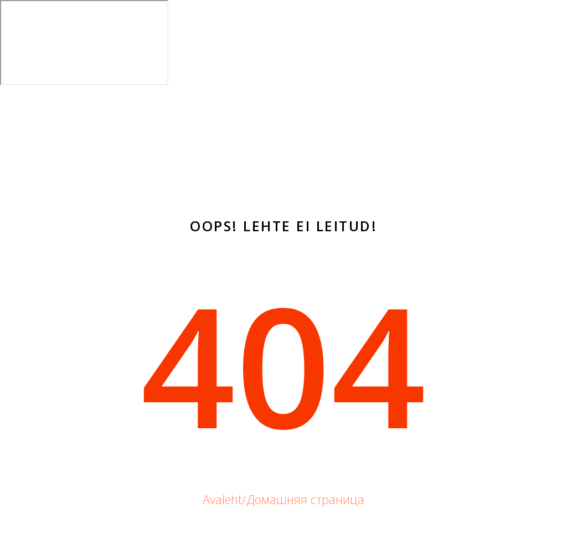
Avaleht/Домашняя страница (283, 499)
